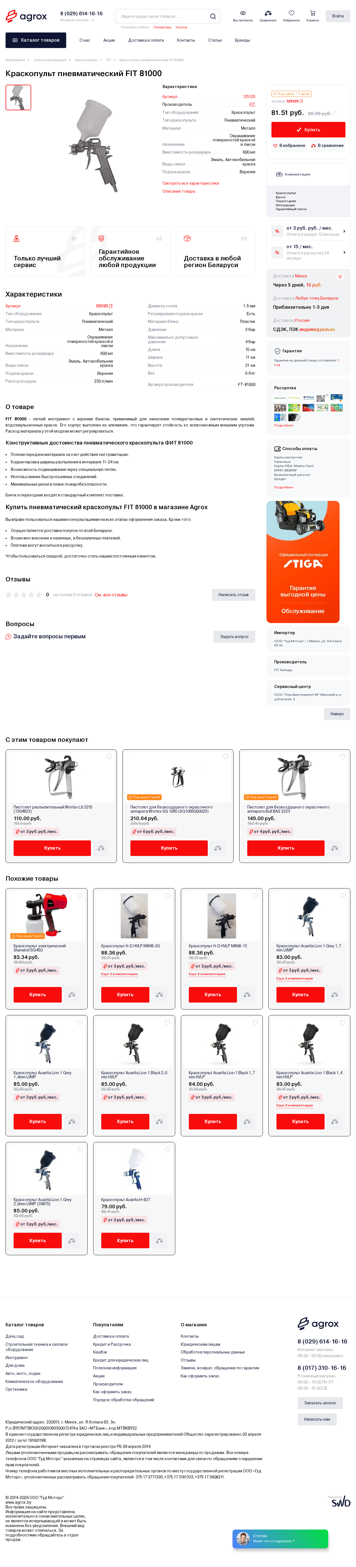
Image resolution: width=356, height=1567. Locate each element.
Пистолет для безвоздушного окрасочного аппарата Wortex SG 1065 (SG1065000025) (171, 809)
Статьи (215, 40)
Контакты (186, 40)
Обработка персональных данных (213, 1352)
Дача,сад (15, 1336)
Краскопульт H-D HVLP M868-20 (130, 946)
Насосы (181, 27)
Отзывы (188, 1360)
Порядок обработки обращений (123, 1400)
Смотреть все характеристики (190, 183)
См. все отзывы (111, 594)
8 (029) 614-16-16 (322, 1341)
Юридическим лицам (200, 1344)
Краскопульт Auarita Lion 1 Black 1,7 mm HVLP (222, 1075)
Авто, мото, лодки (23, 1373)
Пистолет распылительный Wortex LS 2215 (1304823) (53, 809)
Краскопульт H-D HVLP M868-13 (218, 946)
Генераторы (162, 27)
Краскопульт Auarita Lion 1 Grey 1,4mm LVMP (42, 1075)
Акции (109, 40)
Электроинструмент (50, 60)
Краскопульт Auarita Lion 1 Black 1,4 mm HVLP (309, 1075)
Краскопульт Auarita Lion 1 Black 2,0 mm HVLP (134, 1075)
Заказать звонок (320, 1403)
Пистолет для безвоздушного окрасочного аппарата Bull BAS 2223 (288, 809)
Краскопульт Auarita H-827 (125, 1200)
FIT (108, 60)
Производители (108, 1384)
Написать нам (317, 1419)
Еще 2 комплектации (119, 974)
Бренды (242, 40)
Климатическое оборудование (34, 1381)
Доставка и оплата (146, 40)
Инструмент (15, 60)
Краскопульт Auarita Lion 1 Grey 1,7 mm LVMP (308, 948)
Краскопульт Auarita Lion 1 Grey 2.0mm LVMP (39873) (42, 1202)
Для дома (15, 1365)
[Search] (213, 16)
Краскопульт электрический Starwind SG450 (40, 948)
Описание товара (178, 191)
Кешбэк (100, 1352)
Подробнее (283, 425)
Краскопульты (86, 60)
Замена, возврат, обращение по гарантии (220, 1368)
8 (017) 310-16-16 (322, 1368)
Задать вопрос (234, 636)
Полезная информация (115, 1368)
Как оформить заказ (112, 1392)
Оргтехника (16, 1389)
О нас (85, 40)
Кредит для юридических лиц (121, 1360)
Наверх (337, 714)
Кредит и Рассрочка (112, 1344)
